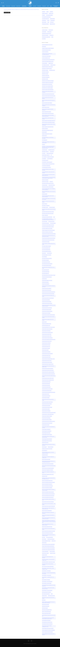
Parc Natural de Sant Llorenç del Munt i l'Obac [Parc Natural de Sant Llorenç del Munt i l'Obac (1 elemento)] (48, 275)
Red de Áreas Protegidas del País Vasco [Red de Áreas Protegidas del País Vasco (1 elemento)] (47, 474)
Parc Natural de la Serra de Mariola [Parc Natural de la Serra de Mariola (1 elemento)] (47, 263)
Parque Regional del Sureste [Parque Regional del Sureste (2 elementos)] (46, 432)
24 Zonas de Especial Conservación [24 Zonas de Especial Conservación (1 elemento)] (47, 44)
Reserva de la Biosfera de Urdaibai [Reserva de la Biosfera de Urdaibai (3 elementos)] (47, 487)
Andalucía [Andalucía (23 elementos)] (43, 11)
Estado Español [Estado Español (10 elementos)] (52, 18)
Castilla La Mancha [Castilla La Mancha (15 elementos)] (45, 13)
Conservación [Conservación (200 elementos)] (49, 31)
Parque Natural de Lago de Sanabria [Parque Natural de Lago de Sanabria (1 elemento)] (47, 353)
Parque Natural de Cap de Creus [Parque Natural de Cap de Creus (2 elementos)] (46, 341)
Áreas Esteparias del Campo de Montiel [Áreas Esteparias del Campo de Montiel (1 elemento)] (47, 628)
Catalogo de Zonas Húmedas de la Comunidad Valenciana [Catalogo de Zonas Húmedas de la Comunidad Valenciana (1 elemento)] (47, 54)
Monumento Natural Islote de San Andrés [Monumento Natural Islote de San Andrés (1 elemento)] (48, 211)
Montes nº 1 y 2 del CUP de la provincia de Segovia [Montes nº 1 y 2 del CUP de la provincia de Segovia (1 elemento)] (48, 201)
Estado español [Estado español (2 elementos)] (44, 132)
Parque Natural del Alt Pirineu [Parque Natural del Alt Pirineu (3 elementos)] (46, 357)
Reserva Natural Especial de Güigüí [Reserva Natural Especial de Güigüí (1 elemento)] (47, 526)
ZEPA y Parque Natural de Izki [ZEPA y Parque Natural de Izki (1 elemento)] (46, 613)
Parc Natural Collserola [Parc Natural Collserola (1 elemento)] (45, 260)
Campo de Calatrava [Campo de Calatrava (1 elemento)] (45, 51)
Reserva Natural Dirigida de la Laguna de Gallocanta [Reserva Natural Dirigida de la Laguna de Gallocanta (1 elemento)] (48, 513)
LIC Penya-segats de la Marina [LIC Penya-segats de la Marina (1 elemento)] (46, 167)
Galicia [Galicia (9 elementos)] (48, 20)
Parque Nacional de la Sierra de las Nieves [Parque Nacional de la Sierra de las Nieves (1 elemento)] (48, 293)
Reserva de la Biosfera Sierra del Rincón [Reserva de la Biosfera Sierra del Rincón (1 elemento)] (47, 497)
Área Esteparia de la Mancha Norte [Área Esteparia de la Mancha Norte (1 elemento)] (47, 622)
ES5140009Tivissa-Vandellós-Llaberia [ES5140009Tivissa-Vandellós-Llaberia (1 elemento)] (47, 87)
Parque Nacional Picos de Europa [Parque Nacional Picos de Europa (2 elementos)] (47, 307)
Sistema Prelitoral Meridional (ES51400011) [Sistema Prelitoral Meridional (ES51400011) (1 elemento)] (48, 546)
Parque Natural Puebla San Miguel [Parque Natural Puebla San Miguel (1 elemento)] (47, 416)
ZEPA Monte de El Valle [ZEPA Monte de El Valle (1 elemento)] (51, 595)
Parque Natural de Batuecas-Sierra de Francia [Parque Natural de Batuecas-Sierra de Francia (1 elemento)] (48, 339)
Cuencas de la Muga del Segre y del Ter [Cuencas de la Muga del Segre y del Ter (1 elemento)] (47, 61)
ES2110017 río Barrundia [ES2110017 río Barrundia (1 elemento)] (45, 75)
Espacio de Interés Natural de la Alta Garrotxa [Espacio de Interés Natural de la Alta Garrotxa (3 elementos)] (48, 95)
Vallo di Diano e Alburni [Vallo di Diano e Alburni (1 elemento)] (45, 553)
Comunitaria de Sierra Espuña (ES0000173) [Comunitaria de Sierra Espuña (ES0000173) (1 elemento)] (48, 59)
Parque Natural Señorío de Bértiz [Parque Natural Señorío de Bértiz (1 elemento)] (46, 419)
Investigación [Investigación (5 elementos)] (51, 35)
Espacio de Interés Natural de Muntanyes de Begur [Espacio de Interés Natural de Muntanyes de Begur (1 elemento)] (48, 101)
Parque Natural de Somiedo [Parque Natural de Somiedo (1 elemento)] (46, 405)
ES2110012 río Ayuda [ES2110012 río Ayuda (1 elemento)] (45, 73)
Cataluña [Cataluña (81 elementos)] (43, 15)
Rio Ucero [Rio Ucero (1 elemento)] (43, 537)
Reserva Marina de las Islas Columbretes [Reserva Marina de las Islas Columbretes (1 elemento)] (48, 501)
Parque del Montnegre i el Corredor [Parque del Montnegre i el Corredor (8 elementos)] (47, 280)
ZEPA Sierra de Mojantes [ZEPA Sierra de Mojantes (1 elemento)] (45, 606)
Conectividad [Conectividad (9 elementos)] (44, 31)
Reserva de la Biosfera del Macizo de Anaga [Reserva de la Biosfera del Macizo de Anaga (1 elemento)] (48, 482)
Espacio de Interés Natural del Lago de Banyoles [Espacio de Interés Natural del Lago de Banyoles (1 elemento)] (47, 98)
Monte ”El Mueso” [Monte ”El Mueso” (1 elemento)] (44, 203)
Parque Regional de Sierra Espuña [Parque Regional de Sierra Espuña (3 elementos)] (47, 434)
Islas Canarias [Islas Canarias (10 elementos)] (44, 22)
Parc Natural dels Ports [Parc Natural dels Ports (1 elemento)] (45, 273)
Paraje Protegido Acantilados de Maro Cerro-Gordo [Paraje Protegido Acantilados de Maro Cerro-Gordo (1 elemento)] (48, 244)
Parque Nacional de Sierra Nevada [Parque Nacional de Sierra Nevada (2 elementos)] (47, 303)
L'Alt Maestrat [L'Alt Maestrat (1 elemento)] (52, 151)
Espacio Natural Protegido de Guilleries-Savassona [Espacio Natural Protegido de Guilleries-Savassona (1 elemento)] (47, 109)
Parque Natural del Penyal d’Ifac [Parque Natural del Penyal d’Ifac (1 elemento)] (46, 390)
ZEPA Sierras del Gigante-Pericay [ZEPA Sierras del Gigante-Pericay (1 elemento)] (46, 609)
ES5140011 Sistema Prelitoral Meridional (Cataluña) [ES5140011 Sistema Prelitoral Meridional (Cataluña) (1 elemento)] (47, 92)
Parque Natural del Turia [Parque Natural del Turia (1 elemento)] (45, 394)
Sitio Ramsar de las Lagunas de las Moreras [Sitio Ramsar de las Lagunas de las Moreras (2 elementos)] (48, 549)
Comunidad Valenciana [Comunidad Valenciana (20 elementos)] (45, 18)
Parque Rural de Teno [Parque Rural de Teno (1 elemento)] (45, 442)
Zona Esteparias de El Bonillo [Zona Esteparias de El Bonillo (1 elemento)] (46, 620)
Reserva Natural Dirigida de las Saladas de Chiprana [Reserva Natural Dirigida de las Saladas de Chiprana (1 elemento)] (48, 515)
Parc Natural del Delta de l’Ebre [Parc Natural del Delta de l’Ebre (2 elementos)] (46, 265)
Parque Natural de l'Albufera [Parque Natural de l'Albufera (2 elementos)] (46, 351)
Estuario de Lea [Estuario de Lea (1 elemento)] (44, 135)
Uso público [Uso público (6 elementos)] (44, 38)
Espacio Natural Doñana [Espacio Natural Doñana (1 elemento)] (45, 107)
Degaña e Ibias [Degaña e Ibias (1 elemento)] (51, 63)
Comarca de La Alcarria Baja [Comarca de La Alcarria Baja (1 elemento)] (46, 56)
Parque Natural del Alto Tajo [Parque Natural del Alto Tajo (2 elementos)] (46, 355)
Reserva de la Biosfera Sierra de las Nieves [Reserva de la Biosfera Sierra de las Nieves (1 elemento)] (48, 495)
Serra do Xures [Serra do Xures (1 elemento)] (44, 542)
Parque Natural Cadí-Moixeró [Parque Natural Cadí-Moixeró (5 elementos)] (46, 330)
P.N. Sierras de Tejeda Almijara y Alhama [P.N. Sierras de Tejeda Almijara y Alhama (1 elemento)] (48, 226)
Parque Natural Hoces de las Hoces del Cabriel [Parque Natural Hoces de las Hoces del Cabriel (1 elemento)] (48, 412)
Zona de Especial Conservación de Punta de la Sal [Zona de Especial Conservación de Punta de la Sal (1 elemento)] (48, 615)
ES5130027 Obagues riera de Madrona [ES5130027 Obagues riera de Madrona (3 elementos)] (47, 82)
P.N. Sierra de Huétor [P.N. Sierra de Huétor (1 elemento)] (51, 221)
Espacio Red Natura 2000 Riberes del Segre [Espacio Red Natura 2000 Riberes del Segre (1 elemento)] (48, 122)
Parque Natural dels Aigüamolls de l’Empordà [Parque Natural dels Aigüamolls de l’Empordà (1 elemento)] (48, 392)
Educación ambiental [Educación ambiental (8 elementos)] (45, 35)
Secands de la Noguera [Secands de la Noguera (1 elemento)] (51, 539)
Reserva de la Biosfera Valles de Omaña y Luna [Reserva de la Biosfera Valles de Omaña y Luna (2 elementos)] (48, 499)
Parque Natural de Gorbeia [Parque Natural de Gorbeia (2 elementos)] (46, 348)
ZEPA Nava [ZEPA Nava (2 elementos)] (43, 600)
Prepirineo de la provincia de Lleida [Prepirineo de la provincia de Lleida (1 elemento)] (47, 448)
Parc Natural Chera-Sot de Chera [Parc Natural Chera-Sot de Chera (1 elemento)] (46, 258)
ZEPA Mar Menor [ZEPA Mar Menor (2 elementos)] (44, 595)
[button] (58, 2)
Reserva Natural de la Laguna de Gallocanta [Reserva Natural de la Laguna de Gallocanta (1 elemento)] (48, 506)
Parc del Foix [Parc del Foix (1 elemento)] (44, 253)
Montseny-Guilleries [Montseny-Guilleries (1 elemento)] (52, 207)
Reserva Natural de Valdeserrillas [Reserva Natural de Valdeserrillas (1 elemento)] (46, 510)
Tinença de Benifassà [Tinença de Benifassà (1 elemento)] (45, 551)
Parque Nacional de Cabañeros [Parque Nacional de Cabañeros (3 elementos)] (46, 288)
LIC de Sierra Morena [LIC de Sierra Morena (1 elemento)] (45, 160)
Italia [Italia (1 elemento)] (48, 22)
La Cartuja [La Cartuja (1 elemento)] (43, 153)
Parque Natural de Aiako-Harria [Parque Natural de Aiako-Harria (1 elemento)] (46, 334)
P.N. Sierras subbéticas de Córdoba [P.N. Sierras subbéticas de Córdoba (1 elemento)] (47, 228)
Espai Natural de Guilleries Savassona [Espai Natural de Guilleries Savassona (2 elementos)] (47, 130)
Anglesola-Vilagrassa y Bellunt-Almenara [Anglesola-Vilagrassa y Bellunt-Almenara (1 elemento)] (48, 48)
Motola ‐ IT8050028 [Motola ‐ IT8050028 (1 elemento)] (45, 215)
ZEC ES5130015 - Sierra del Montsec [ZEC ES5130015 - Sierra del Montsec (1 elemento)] (47, 581)
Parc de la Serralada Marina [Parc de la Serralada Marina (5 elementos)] (46, 249)
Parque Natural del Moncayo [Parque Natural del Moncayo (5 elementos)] (46, 381)
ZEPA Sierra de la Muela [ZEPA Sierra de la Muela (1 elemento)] (45, 604)
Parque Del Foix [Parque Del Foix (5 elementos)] (44, 278)
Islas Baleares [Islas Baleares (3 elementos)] (52, 20)
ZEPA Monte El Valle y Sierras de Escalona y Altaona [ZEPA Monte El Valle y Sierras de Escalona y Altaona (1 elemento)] (48, 598)
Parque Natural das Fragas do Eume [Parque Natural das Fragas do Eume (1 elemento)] (47, 332)
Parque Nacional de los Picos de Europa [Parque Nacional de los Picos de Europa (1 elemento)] (47, 298)
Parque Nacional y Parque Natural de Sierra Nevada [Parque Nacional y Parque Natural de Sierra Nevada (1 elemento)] (48, 317)
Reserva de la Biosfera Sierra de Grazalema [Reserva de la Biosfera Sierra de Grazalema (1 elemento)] (48, 493)
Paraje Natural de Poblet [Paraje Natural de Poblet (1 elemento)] (45, 241)
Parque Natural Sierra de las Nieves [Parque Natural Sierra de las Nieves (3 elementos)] (47, 423)
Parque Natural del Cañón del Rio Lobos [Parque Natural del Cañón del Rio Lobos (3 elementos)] (47, 378)
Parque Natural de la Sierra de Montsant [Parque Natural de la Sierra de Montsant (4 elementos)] (47, 370)
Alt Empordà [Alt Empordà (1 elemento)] (44, 46)
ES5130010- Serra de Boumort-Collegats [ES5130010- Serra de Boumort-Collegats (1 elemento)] (47, 80)
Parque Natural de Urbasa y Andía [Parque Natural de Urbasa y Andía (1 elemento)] (47, 407)
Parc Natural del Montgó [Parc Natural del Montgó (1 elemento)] (45, 271)
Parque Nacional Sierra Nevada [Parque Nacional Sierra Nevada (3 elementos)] (46, 309)
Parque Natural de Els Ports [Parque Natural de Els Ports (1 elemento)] (46, 346)
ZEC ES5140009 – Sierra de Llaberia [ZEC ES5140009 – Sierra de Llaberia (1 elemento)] (47, 590)
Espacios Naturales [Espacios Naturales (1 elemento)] (45, 128)
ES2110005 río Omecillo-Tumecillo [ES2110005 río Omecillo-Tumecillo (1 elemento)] (47, 68)
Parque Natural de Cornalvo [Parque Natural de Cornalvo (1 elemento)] (46, 344)
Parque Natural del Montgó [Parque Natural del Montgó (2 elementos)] (46, 385)
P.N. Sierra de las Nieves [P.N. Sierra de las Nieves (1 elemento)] (45, 223)
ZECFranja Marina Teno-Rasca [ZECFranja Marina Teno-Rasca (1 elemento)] (46, 592)
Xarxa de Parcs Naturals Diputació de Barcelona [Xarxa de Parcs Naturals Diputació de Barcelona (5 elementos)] (47, 557)
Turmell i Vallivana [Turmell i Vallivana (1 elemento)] (52, 551)
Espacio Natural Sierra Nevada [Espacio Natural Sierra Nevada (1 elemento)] (46, 111)
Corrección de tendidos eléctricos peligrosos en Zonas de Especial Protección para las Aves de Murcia (21, 9)
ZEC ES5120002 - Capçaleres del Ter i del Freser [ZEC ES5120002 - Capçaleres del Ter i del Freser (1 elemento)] (48, 577)
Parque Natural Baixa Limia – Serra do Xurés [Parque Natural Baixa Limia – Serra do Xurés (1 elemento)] (48, 327)
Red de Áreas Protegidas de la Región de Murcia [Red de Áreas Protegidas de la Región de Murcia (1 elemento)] (48, 472)
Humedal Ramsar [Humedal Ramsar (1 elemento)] (44, 149)
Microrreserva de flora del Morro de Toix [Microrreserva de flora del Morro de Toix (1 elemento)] (47, 183)
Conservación (6, 10)
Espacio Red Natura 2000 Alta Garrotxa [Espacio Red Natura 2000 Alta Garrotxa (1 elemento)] (47, 113)
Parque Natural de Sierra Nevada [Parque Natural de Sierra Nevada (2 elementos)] (46, 403)
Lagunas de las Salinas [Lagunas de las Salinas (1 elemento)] (50, 153)
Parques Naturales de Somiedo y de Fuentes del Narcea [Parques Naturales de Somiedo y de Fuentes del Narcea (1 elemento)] (48, 445)
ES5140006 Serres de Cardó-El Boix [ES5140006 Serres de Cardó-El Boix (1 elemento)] (47, 84)
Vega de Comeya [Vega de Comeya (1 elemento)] (52, 553)
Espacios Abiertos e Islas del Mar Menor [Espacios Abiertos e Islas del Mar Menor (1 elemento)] (47, 126)
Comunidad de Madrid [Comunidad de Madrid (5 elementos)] (49, 15)
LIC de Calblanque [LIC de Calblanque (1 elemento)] (49, 158)
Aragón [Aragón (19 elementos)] (47, 11)
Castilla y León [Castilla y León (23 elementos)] (51, 13)
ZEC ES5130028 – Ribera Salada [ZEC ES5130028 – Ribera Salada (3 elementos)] (46, 583)
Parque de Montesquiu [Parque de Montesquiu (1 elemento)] (45, 282)
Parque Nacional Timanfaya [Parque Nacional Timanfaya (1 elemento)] (46, 313)
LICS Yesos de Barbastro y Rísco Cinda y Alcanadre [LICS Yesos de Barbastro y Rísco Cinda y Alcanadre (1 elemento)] (47, 169)
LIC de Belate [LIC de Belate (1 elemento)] (44, 158)
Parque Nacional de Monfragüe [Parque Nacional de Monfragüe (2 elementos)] (46, 301)
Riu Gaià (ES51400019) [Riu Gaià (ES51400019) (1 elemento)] (49, 537)
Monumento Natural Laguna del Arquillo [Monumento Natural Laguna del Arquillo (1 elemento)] (47, 213)
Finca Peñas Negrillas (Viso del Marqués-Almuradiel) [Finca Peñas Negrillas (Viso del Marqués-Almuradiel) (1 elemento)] (48, 138)
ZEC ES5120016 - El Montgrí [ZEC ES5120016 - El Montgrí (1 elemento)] (46, 579)
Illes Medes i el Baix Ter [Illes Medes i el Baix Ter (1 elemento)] (45, 151)
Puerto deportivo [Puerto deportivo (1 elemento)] (44, 450)
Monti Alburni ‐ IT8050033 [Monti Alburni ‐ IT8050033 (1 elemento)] (45, 205)
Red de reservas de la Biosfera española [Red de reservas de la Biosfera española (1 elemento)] (48, 468)
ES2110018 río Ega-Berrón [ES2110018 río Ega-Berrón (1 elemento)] (45, 77)
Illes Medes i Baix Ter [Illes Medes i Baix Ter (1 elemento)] (51, 149)
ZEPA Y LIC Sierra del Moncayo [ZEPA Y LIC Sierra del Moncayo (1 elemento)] (46, 611)
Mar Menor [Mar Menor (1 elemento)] (51, 181)
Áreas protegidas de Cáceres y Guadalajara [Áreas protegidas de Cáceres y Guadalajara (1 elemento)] (48, 630)
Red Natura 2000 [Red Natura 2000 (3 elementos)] (44, 476)
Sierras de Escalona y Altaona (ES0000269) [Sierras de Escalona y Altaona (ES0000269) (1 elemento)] (48, 544)
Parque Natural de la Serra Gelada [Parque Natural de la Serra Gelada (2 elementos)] (47, 362)
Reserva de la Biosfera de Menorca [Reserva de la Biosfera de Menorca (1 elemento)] (47, 484)
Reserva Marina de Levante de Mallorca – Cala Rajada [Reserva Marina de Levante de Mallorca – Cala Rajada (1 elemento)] (48, 504)
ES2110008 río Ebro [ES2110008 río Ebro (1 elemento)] (52, 70)
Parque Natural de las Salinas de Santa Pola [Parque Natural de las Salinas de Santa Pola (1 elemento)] (48, 373)
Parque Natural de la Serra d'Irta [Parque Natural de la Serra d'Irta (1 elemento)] (46, 360)
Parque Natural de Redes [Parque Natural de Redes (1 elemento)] (45, 397)
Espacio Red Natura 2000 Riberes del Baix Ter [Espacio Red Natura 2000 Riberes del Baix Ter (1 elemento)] (48, 120)
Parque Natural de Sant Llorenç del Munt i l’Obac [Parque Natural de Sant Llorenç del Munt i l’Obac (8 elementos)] (48, 400)
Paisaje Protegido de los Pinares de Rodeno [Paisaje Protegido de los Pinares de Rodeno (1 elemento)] (48, 230)
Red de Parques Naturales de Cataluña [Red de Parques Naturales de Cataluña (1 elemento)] (47, 463)
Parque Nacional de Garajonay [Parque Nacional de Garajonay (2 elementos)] (46, 290)
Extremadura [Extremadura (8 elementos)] (44, 20)
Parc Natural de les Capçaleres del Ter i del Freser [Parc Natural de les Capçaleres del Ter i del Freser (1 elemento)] (48, 268)
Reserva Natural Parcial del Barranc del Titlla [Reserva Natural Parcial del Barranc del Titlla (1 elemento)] (48, 531)
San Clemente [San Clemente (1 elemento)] (44, 539)
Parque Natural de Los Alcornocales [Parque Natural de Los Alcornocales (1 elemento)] (47, 388)
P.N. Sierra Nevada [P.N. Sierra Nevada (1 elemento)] (52, 223)
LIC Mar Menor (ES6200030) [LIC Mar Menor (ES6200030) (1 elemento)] (46, 165)
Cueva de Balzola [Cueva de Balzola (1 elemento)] (44, 63)
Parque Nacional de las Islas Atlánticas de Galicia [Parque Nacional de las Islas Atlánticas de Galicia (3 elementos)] (48, 296)
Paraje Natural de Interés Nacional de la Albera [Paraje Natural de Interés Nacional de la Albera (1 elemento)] (48, 233)
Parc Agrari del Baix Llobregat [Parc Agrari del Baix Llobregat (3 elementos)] (46, 246)
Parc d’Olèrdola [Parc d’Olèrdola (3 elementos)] (44, 256)
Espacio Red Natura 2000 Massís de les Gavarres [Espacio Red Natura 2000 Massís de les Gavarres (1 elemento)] (47, 118)
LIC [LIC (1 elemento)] (51, 155)
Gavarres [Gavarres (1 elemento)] (43, 144)
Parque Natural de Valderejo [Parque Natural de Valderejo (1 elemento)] (46, 410)
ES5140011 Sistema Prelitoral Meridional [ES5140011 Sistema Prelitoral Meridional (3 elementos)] (47, 89)
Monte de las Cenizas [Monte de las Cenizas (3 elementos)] (52, 185)
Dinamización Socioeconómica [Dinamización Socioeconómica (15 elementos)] (46, 33)
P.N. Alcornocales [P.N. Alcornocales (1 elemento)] (44, 221)
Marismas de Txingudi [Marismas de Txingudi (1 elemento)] (45, 181)
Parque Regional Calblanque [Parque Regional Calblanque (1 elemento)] (46, 429)
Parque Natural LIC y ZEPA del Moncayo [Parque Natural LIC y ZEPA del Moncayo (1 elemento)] (47, 414)
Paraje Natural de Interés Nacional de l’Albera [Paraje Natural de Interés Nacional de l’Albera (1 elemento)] (48, 238)
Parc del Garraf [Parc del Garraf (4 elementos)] (49, 253)
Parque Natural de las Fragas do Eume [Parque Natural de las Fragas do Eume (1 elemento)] (47, 364)
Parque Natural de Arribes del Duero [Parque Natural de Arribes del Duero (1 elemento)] (47, 337)
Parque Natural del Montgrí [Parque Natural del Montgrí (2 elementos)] (46, 383)
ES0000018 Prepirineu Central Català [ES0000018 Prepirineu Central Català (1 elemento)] (47, 66)
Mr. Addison (34, 643)
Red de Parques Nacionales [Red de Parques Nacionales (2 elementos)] (46, 459)
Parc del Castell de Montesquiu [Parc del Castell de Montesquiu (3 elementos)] (46, 251)
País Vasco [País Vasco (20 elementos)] (51, 22)
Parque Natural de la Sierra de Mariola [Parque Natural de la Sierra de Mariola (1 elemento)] (47, 368)
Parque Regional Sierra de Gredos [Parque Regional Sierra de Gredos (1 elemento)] (47, 440)
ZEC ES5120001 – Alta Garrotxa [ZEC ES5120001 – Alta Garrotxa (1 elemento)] (46, 575)
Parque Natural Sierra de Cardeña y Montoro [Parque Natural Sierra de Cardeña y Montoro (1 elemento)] (48, 421)
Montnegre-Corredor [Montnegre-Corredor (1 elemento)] (45, 207)
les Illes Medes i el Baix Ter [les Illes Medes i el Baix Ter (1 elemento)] (45, 155)
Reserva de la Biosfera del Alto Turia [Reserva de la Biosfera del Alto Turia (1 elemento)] (47, 480)
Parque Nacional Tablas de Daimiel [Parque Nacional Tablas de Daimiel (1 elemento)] (47, 311)
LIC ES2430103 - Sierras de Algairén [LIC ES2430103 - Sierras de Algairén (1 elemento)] (47, 162)
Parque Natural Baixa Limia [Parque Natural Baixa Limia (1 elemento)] (46, 325)
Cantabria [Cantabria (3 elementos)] (51, 11)
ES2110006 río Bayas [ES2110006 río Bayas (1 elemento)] (45, 70)
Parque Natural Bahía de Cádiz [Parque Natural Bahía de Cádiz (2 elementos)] (46, 323)
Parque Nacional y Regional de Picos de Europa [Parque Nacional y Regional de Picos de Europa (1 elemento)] (47, 320)
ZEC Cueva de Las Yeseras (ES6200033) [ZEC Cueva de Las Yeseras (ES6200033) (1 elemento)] (47, 566)
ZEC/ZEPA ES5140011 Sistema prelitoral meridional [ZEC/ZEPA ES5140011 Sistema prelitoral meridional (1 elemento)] (47, 564)
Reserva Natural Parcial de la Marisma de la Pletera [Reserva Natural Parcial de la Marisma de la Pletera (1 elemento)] (48, 529)
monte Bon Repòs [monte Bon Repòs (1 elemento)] (44, 185)
